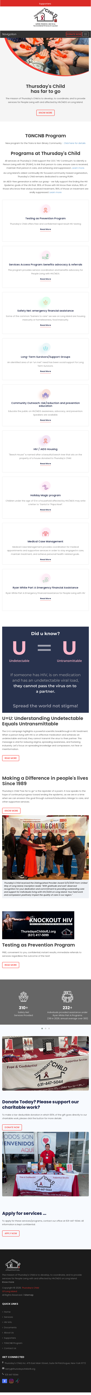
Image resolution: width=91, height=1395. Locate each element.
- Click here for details (74, 143)
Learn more (78, 167)
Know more (8, 1281)
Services (8, 1316)
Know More (45, 112)
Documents (10, 1327)
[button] (42, 1028)
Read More (45, 229)
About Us (9, 1332)
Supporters (45, 3)
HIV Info (8, 1322)
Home (7, 1311)
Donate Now (73, 34)
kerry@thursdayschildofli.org (20, 1368)
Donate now (12, 1127)
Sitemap (28, 1294)
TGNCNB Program (13, 1343)
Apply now (11, 1233)
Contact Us (10, 1348)
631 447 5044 (11, 1374)
